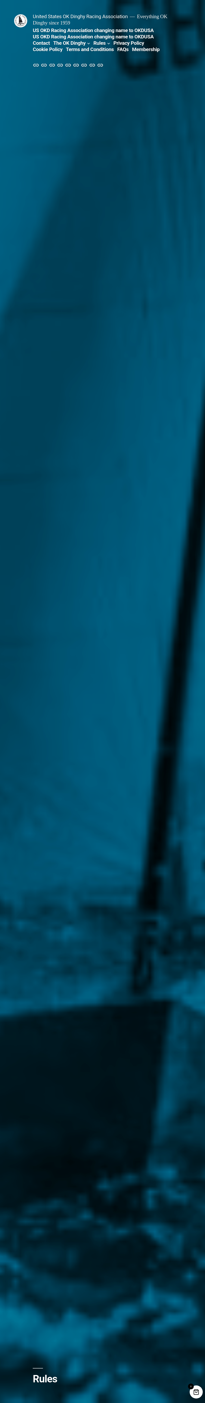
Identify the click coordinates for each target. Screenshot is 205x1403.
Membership (146, 49)
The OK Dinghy (69, 43)
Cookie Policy (47, 49)
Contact (41, 43)
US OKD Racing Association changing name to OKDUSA (93, 30)
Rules (99, 43)
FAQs (123, 49)
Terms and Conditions (90, 49)
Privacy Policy (128, 43)
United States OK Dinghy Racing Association (80, 16)
